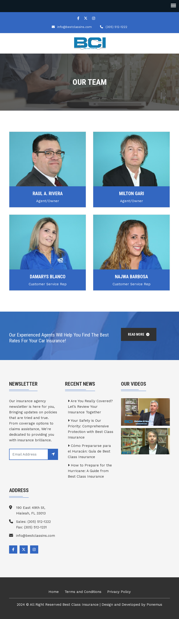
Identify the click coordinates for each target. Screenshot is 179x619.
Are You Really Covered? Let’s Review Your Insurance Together (90, 406)
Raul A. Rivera (48, 193)
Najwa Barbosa (131, 276)
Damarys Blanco (47, 276)
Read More (138, 334)
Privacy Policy (119, 592)
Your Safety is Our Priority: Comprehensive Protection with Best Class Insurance (90, 428)
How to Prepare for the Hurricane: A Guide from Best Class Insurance (90, 471)
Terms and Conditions (83, 592)
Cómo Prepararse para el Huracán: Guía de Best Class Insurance (89, 451)
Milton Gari (131, 193)
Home (53, 592)
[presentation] (44, 471)
